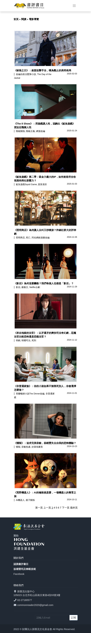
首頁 (16, 19)
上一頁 (47, 507)
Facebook (19, 574)
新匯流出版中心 (26, 591)
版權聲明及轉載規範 (25, 569)
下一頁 (65, 507)
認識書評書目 (21, 564)
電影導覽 (34, 19)
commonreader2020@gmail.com (35, 605)
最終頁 (74, 507)
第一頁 (39, 507)
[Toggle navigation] (74, 5)
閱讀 (23, 19)
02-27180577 (24, 600)
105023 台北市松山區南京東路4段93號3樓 (37, 595)
